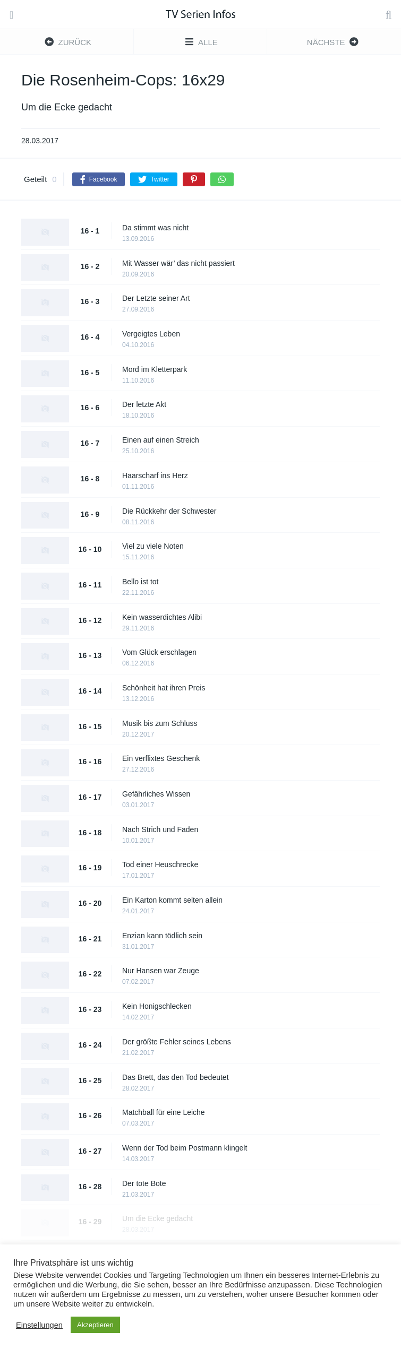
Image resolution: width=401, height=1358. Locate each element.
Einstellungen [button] (39, 1325)
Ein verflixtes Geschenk (161, 758)
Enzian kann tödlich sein (162, 935)
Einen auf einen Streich (160, 440)
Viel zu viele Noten (153, 546)
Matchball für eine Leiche (163, 1112)
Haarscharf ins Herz (155, 475)
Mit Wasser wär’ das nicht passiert (178, 263)
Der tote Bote (144, 1183)
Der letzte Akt (144, 404)
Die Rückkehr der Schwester (169, 511)
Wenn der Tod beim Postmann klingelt (184, 1148)
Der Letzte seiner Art (156, 298)
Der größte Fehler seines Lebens (176, 1041)
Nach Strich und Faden (160, 829)
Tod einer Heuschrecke (160, 864)
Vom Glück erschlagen (159, 652)
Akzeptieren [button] (95, 1325)
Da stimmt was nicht (155, 227)
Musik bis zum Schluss (160, 723)
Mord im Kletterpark (154, 369)
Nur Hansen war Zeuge (160, 970)
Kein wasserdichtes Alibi (162, 617)
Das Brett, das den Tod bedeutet (175, 1077)
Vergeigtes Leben (151, 334)
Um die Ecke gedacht (157, 1218)
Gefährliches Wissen (156, 794)
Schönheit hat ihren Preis (163, 688)
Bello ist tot (140, 581)
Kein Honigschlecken (157, 1006)
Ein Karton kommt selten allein (172, 900)
